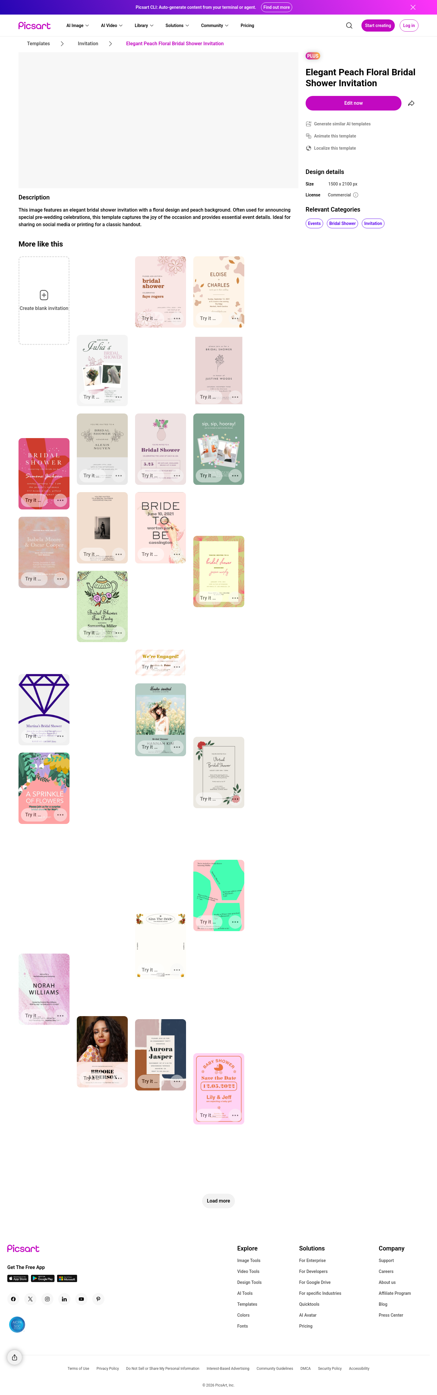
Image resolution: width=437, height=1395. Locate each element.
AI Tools (245, 1293)
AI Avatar (308, 1315)
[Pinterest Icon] (98, 1299)
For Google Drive (315, 1282)
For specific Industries (320, 1293)
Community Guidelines (275, 1368)
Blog (383, 1304)
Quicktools (309, 1304)
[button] (78, 25)
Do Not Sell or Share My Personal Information (162, 1368)
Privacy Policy (108, 1368)
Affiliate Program (395, 1293)
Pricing (306, 1326)
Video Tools (248, 1271)
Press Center (391, 1315)
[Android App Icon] (43, 1280)
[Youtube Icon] (81, 1299)
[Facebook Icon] (13, 1299)
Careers (386, 1271)
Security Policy (330, 1368)
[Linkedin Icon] (64, 1299)
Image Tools (249, 1260)
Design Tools (249, 1282)
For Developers (313, 1271)
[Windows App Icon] (67, 1280)
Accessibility (359, 1368)
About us (387, 1282)
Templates (247, 1304)
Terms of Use (78, 1368)
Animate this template (335, 136)
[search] (349, 25)
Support (386, 1260)
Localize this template (335, 148)
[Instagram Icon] (47, 1299)
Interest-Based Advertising (228, 1368)
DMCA (305, 1368)
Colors (243, 1315)
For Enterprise (312, 1260)
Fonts (242, 1326)
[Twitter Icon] (30, 1299)
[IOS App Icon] (18, 1280)
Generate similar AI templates (342, 123)
